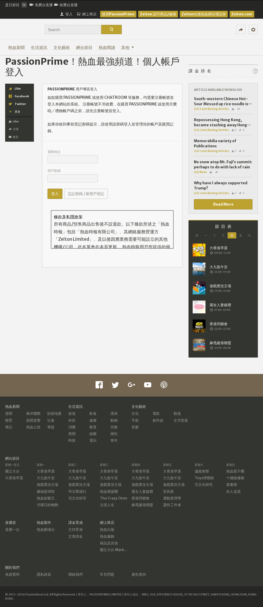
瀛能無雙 (202, 471)
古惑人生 (107, 505)
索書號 (231, 484)
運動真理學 (172, 498)
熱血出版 (107, 529)
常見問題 (107, 574)
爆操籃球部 (46, 491)
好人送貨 (233, 491)
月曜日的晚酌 (47, 505)
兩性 (114, 433)
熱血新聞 (16, 47)
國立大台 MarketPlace (118, 549)
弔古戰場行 (77, 491)
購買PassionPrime (118, 14)
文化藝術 (61, 47)
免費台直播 (41, 5)
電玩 (93, 440)
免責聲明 (12, 574)
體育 (8, 420)
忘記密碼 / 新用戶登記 (86, 193)
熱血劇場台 (46, 529)
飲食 (93, 413)
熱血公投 (33, 427)
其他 (127, 47)
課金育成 (75, 522)
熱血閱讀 (107, 47)
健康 (93, 420)
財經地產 (54, 413)
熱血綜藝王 (46, 498)
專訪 (8, 427)
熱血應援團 (109, 491)
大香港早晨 (14, 478)
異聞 (72, 433)
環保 (114, 413)
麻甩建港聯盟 (142, 505)
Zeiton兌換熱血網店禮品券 (204, 14)
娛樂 (93, 433)
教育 (93, 427)
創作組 (158, 420)
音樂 (135, 427)
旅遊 (72, 413)
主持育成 (75, 529)
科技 (72, 420)
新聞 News (200, 172)
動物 (114, 420)
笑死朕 (168, 491)
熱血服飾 (107, 536)
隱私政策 (44, 574)
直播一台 (12, 529)
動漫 (177, 413)
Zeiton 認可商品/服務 (158, 14)
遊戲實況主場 (47, 484)
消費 (72, 427)
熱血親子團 (235, 471)
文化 (135, 413)
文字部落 (181, 420)
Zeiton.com (241, 14)
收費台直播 (66, 5)
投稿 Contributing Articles (211, 109)
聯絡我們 (75, 574)
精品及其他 (109, 543)
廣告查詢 (139, 574)
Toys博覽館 (204, 478)
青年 (114, 440)
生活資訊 (39, 47)
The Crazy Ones (113, 498)
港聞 (8, 413)
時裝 (72, 440)
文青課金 (75, 536)
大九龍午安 (46, 478)
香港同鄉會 (140, 498)
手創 (135, 420)
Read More (223, 204)
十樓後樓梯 (235, 478)
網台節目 (84, 47)
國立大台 (12, 471)
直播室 (10, 522)
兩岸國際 (33, 413)
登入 (55, 193)
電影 (156, 413)
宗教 (114, 427)
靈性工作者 (172, 505)
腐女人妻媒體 (142, 491)
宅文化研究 (77, 498)
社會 (50, 420)
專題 (50, 427)
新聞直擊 (33, 420)
